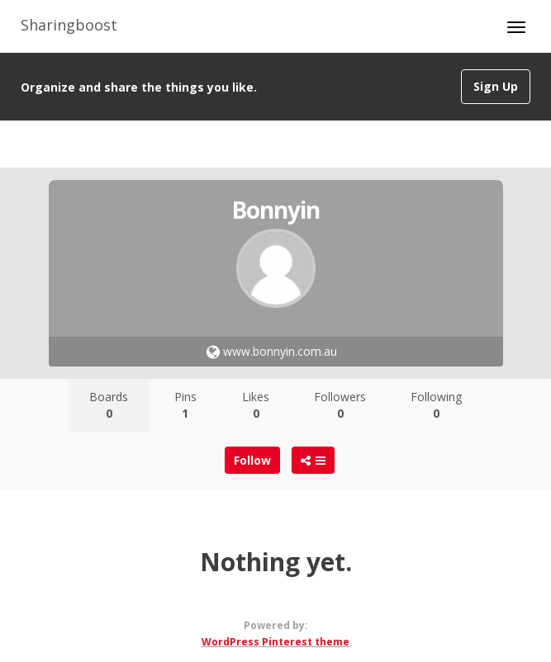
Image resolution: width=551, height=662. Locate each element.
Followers (340, 405)
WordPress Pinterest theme (275, 642)
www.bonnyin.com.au (272, 351)
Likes (255, 405)
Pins (185, 405)
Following (436, 405)
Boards (108, 405)
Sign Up (495, 86)
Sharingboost (69, 25)
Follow (252, 460)
